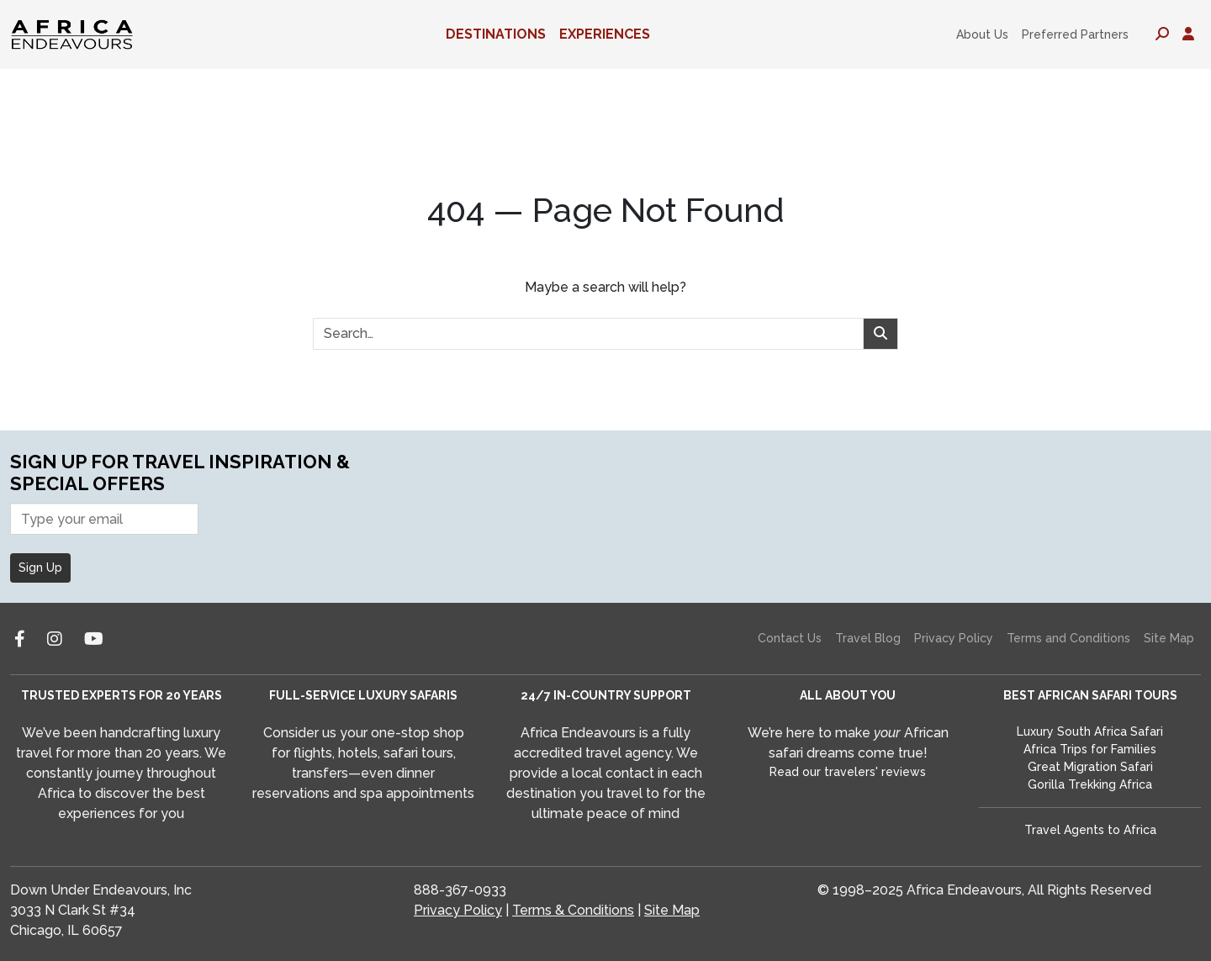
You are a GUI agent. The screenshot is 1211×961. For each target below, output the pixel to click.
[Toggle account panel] (1188, 34)
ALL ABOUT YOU (848, 695)
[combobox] (588, 334)
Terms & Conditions (573, 910)
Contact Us (790, 638)
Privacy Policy (953, 638)
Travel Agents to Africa (1090, 830)
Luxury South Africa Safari (1090, 731)
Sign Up (40, 567)
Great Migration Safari (1090, 767)
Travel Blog (868, 638)
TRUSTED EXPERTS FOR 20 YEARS (121, 695)
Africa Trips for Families (1089, 749)
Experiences (604, 34)
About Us (982, 34)
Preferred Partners (1075, 34)
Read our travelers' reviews (847, 772)
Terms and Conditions (1068, 638)
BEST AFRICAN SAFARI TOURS (1090, 695)
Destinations (496, 34)
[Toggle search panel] (1162, 34)
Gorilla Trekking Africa (1090, 784)
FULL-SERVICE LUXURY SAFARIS (363, 695)
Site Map (1169, 638)
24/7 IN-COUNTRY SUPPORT (606, 695)
